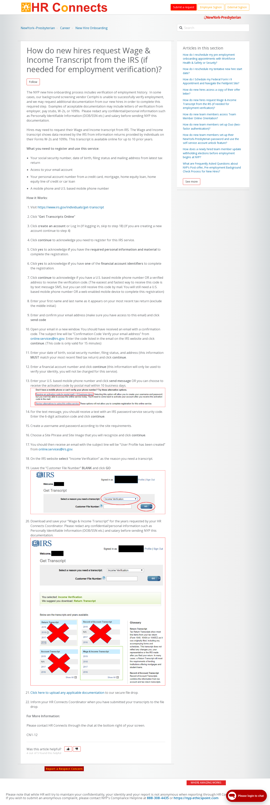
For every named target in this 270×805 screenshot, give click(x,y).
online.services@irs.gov (47, 338)
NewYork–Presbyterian (38, 28)
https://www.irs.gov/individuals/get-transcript (71, 207)
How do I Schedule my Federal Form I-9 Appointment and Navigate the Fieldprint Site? (211, 81)
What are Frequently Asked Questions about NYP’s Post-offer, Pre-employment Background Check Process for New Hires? (212, 167)
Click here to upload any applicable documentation (67, 692)
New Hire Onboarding (91, 28)
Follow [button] (33, 82)
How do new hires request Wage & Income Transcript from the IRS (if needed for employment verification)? (209, 104)
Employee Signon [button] (211, 7)
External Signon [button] (237, 7)
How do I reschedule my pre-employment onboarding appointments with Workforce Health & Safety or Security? (209, 59)
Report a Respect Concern (64, 769)
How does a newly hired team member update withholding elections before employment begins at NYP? (212, 153)
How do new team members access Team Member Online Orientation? (209, 116)
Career (65, 28)
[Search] (213, 27)
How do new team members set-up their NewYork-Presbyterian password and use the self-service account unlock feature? (211, 139)
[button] (68, 749)
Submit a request (183, 7)
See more (191, 181)
